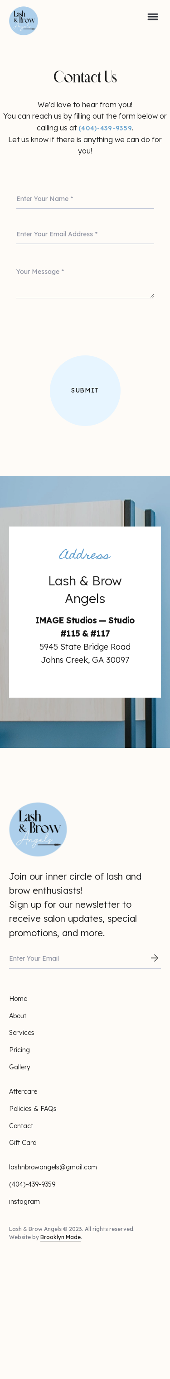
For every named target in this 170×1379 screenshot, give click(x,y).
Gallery (19, 1067)
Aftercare (23, 1091)
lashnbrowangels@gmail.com (53, 1167)
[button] (152, 15)
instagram (24, 1201)
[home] (18, 15)
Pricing (19, 1050)
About (17, 1016)
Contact (21, 1126)
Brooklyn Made (60, 1237)
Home (18, 999)
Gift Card (23, 1143)
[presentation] (85, 334)
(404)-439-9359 (105, 128)
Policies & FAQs (33, 1109)
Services (21, 1033)
